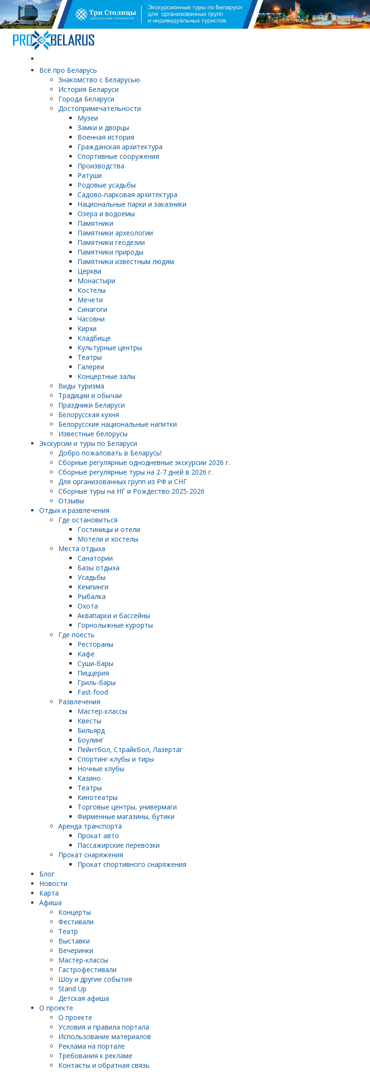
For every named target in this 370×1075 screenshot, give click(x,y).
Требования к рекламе (95, 1055)
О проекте (56, 1007)
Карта (49, 893)
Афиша (50, 902)
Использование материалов (104, 1036)
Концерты (74, 912)
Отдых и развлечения (74, 510)
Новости (53, 883)
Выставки (74, 940)
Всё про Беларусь (68, 70)
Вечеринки (75, 950)
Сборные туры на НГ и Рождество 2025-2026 (131, 491)
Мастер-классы (83, 959)
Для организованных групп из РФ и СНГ (122, 481)
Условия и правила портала (103, 1026)
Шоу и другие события (95, 979)
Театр (68, 931)
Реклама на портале (91, 1046)
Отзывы (71, 500)
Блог (46, 873)
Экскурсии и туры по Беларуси (88, 443)
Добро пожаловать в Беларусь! (110, 452)
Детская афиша (83, 998)
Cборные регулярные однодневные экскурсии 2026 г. (144, 462)
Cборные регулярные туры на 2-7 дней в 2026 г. (135, 472)
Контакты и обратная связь (104, 1065)
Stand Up (72, 988)
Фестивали (76, 921)
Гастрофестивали (87, 969)
